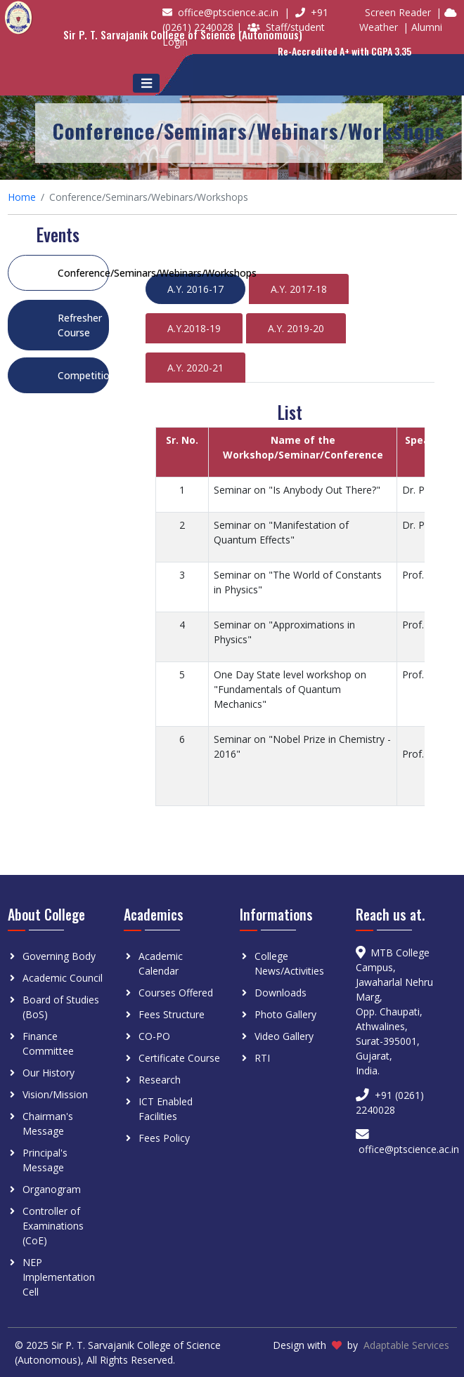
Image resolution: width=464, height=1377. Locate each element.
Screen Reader (398, 12)
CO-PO (154, 1036)
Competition (83, 375)
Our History (48, 1072)
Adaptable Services (406, 1345)
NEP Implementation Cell (58, 1277)
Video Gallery (284, 1036)
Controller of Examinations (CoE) (53, 1225)
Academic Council (62, 977)
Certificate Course (179, 1058)
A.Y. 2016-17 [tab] (195, 289)
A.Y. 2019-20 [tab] (296, 328)
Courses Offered (175, 992)
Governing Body (59, 956)
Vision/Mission (55, 1094)
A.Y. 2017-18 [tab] (299, 289)
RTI (262, 1058)
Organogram (51, 1189)
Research (159, 1079)
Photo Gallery (285, 1014)
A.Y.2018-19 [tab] (194, 328)
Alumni (426, 27)
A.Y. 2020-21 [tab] (195, 367)
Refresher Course (80, 325)
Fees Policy (164, 1138)
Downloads (280, 992)
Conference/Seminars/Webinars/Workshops (83, 272)
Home (22, 197)
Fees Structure (171, 1014)
